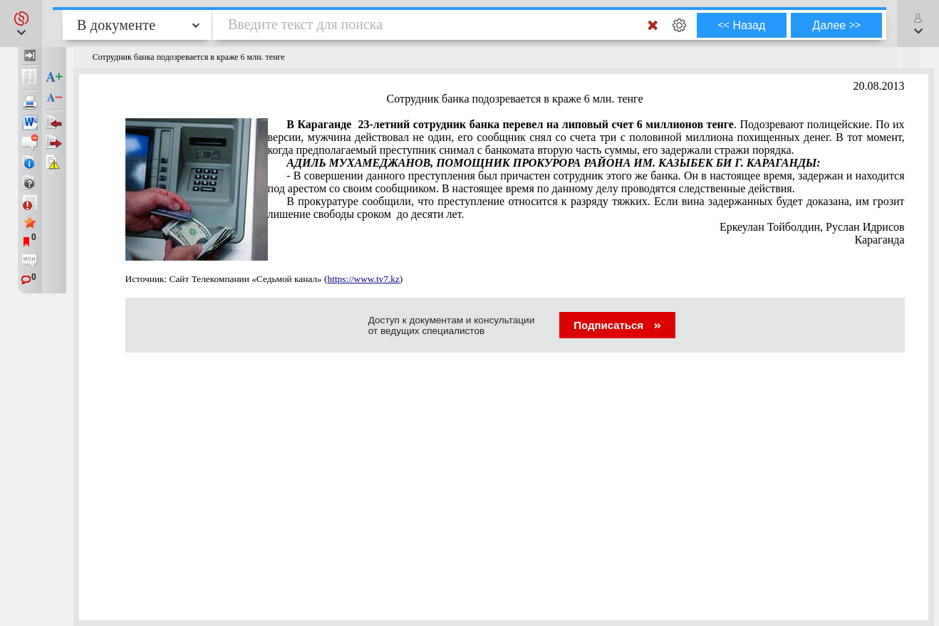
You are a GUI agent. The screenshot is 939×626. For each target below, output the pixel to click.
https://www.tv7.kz (364, 278)
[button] (21, 23)
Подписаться (617, 325)
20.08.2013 (879, 86)
